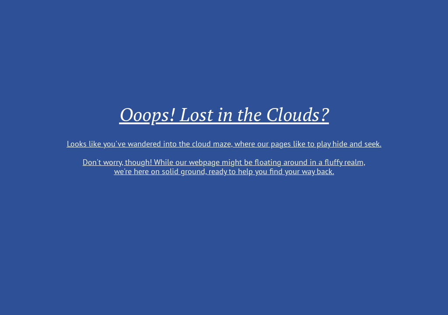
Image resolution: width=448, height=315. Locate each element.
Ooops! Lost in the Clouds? (224, 114)
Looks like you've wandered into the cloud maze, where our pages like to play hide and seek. (224, 143)
